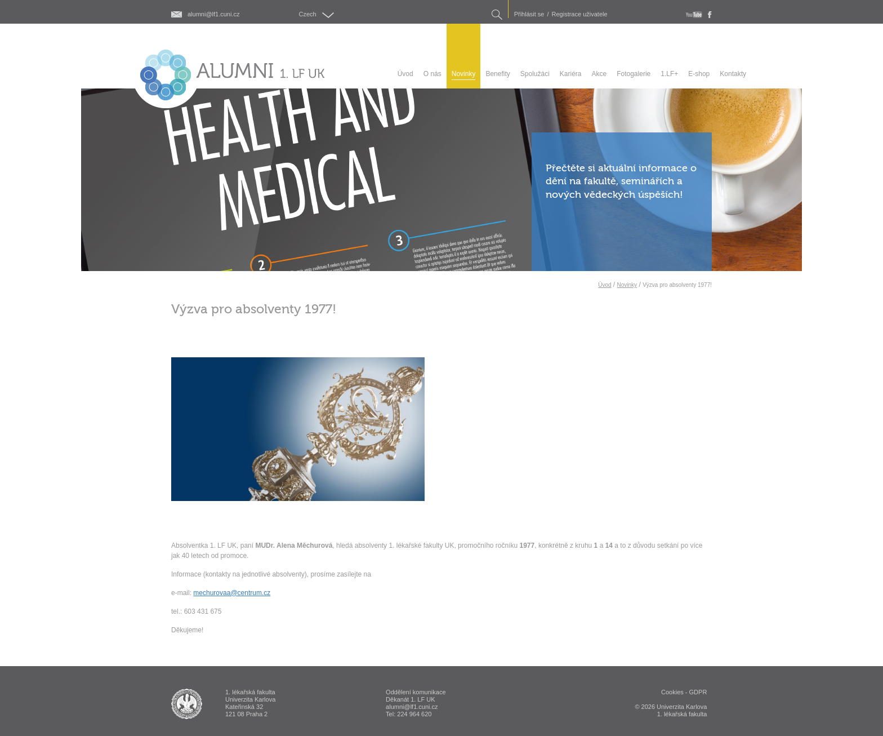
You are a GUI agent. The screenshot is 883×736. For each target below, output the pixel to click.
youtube (694, 14)
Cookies (672, 692)
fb (710, 14)
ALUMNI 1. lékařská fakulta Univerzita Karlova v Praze (186, 704)
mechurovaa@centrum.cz (231, 593)
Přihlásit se (529, 14)
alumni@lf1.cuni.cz (213, 14)
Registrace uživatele (580, 14)
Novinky (627, 285)
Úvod (604, 285)
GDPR (698, 692)
